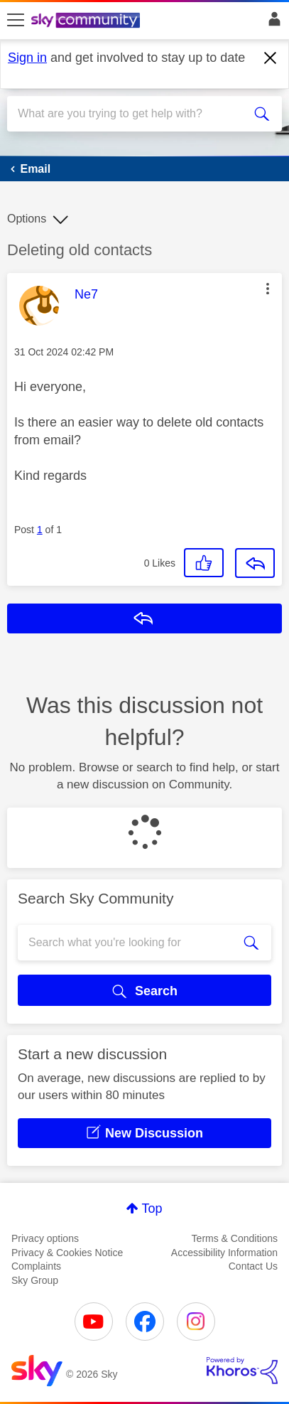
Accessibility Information (224, 1252)
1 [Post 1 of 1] (40, 529)
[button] (268, 289)
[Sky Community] (87, 21)
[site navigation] (15, 20)
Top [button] (151, 1208)
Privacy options (45, 1238)
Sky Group (34, 1280)
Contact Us (253, 1266)
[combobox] (130, 114)
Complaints (36, 1266)
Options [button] (26, 219)
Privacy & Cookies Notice (67, 1252)
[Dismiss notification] (270, 58)
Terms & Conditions (235, 1238)
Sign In (271, 22)
